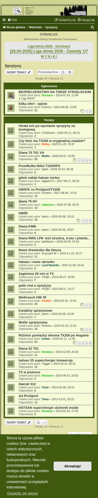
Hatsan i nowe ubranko (37, 262)
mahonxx (48, 204)
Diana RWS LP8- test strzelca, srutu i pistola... (54, 238)
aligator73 (48, 181)
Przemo (46, 107)
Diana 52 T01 (29, 348)
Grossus (47, 95)
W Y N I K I (49, 56)
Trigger (46, 363)
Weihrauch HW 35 (32, 297)
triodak (46, 300)
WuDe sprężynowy (33, 322)
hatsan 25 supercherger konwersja (46, 360)
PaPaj (45, 144)
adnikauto (47, 241)
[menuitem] (12, 20)
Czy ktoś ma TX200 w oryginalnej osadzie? (52, 141)
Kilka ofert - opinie (33, 104)
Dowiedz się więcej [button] (22, 493)
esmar (46, 338)
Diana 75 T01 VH (31, 152)
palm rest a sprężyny (35, 285)
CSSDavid (48, 132)
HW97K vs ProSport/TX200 (39, 189)
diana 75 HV (28, 201)
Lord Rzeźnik (50, 265)
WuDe (45, 156)
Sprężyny (13, 66)
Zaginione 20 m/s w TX (36, 274)
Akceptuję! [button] (72, 466)
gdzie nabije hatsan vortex (39, 177)
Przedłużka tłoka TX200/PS (39, 166)
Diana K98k (27, 226)
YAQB (45, 277)
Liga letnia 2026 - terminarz (49, 46)
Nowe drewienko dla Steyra (40, 250)
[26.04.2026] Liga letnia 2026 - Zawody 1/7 (49, 51)
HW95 (23, 213)
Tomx (45, 387)
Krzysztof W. (49, 253)
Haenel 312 (27, 384)
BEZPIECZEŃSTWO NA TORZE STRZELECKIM (55, 92)
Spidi (45, 169)
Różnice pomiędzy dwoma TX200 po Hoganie (54, 335)
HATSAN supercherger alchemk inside (48, 408)
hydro (45, 216)
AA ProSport (28, 396)
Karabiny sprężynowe (35, 310)
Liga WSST (28, 98)
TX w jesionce (29, 372)
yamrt (45, 314)
